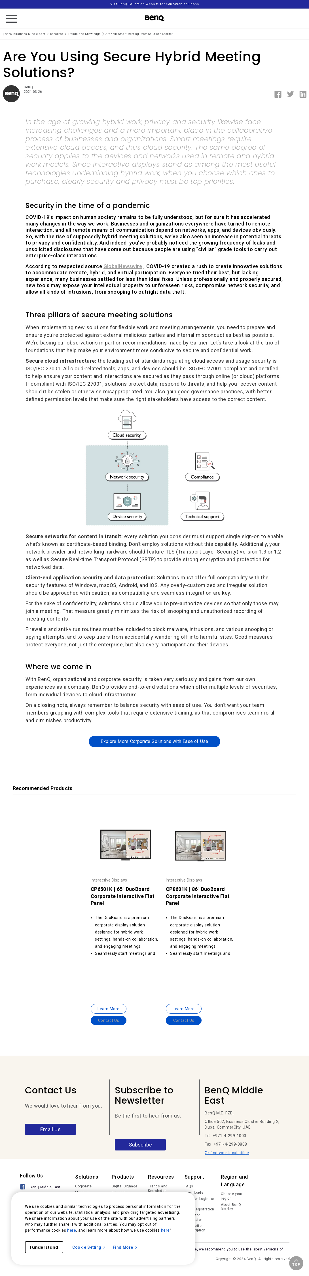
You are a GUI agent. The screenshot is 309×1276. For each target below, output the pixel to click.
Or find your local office (227, 1152)
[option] (125, 911)
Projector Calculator (193, 1217)
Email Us (50, 1129)
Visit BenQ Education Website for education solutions (154, 4)
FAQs (189, 1186)
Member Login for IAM (199, 1201)
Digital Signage (124, 1186)
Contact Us (108, 1020)
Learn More (109, 1008)
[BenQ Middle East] (40, 1188)
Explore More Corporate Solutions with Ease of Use (154, 741)
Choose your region (231, 1196)
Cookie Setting (89, 1247)
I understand (44, 1247)
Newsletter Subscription (195, 1228)
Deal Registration (199, 1209)
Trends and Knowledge (158, 1188)
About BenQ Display (231, 1207)
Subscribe (140, 1145)
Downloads (194, 1192)
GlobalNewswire (122, 266)
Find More (125, 1247)
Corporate (83, 1186)
